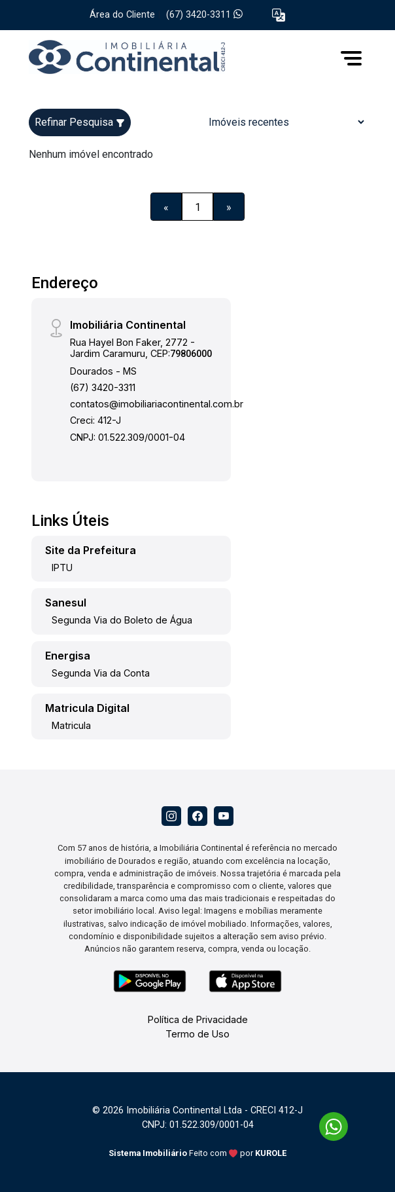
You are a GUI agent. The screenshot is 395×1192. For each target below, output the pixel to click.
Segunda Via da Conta (101, 673)
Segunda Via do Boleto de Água (122, 619)
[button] (278, 15)
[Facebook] (197, 816)
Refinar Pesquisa (80, 122)
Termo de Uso (197, 1033)
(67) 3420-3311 (204, 14)
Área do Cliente (122, 14)
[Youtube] (223, 816)
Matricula (71, 725)
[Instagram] (171, 816)
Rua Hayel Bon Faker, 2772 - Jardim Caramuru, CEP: (141, 348)
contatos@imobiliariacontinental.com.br (156, 403)
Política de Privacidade (198, 1019)
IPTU (62, 567)
